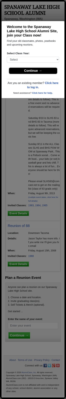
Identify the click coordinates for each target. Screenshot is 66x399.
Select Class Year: (18, 53)
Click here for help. (42, 93)
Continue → (33, 70)
